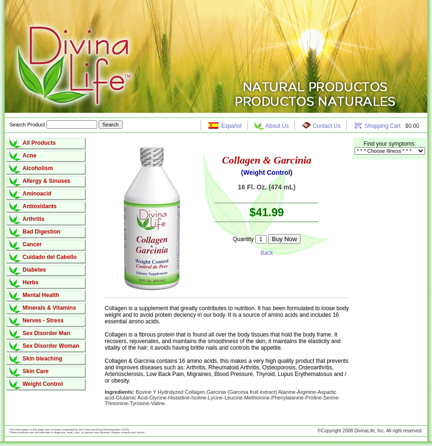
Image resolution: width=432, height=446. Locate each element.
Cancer (32, 244)
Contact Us (326, 126)
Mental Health (41, 295)
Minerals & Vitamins (49, 308)
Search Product (54, 124)
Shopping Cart (383, 126)
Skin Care (35, 371)
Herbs (31, 282)
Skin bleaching (42, 358)
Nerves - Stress (43, 320)
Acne (29, 155)
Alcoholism (38, 168)
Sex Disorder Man (46, 333)
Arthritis (34, 219)
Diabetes (34, 269)
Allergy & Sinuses (46, 181)
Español (231, 126)
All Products (39, 143)
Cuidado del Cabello (50, 257)
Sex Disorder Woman (51, 346)
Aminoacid (37, 193)
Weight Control (43, 384)
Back (267, 253)
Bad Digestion (42, 231)
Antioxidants (40, 206)
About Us (277, 126)
